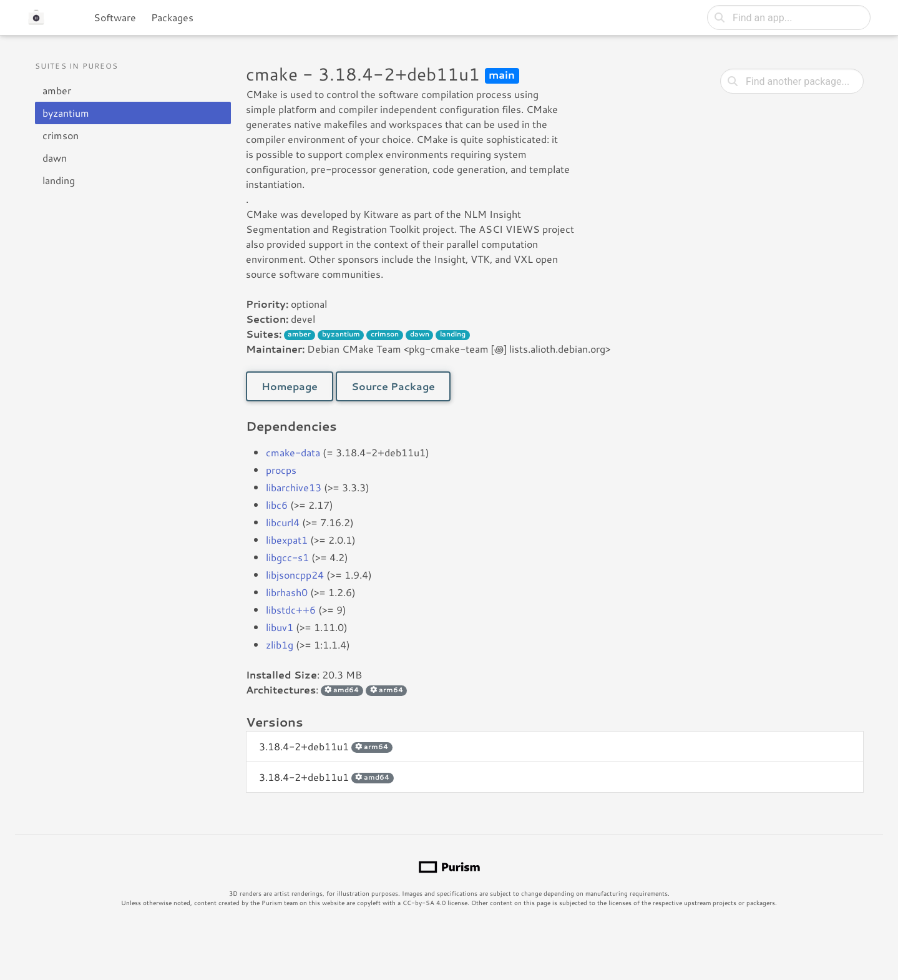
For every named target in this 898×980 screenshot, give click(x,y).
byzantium (65, 112)
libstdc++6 (291, 609)
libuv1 (279, 627)
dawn (54, 157)
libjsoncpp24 (295, 574)
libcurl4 (283, 522)
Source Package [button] (393, 386)
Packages (172, 17)
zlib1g (279, 644)
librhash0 (287, 592)
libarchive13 (293, 487)
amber (56, 90)
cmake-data (293, 452)
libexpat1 (287, 539)
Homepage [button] (289, 386)
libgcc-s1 (287, 557)
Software (115, 17)
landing (58, 180)
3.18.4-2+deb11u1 (326, 746)
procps (281, 470)
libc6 (277, 504)
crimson (60, 135)
